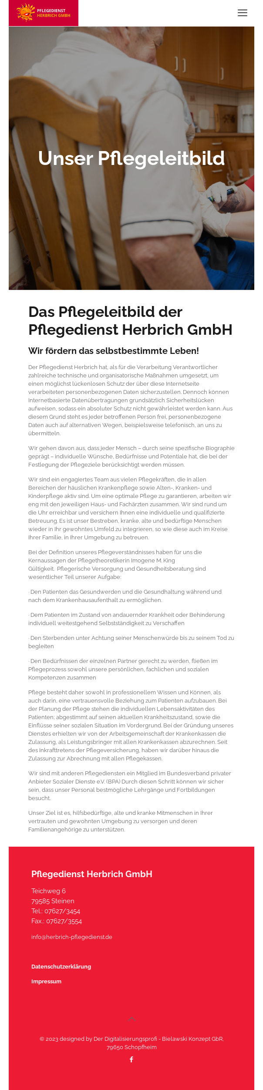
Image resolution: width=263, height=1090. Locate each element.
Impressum (46, 981)
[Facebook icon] (131, 1059)
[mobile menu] (242, 13)
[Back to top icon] (131, 1019)
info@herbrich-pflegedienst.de (71, 937)
